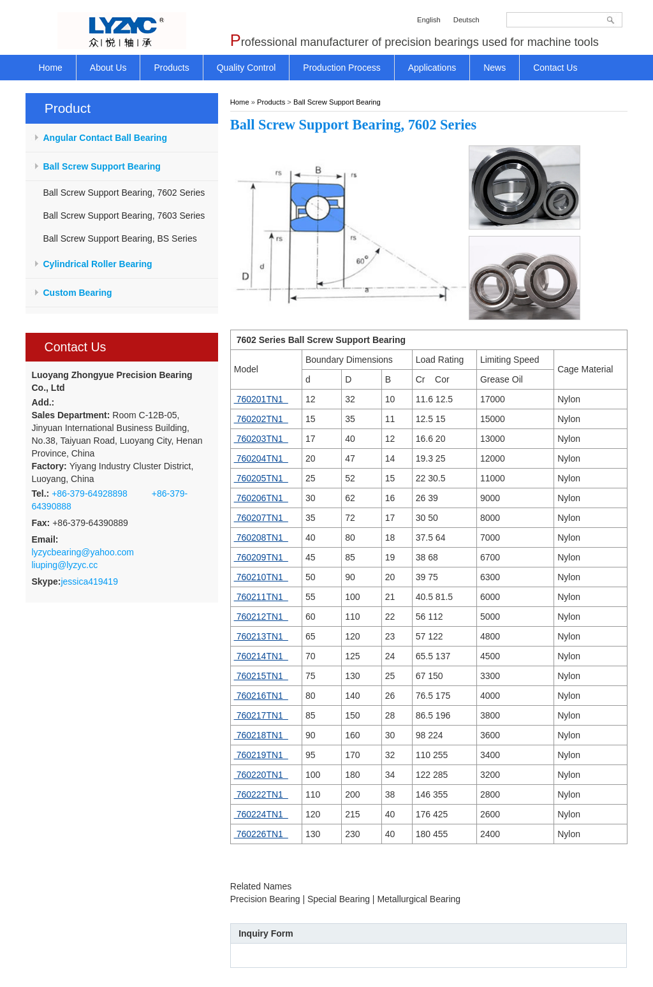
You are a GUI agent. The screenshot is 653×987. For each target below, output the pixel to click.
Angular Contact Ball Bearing (105, 138)
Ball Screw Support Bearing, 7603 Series (124, 215)
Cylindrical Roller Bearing (97, 264)
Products (271, 102)
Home (239, 102)
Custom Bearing (77, 293)
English (429, 20)
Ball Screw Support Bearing (102, 166)
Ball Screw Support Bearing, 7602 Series (124, 192)
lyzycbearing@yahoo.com (83, 552)
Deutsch (466, 20)
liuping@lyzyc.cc (65, 565)
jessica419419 (89, 581)
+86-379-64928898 (90, 493)
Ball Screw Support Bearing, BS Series (120, 238)
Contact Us (75, 347)
